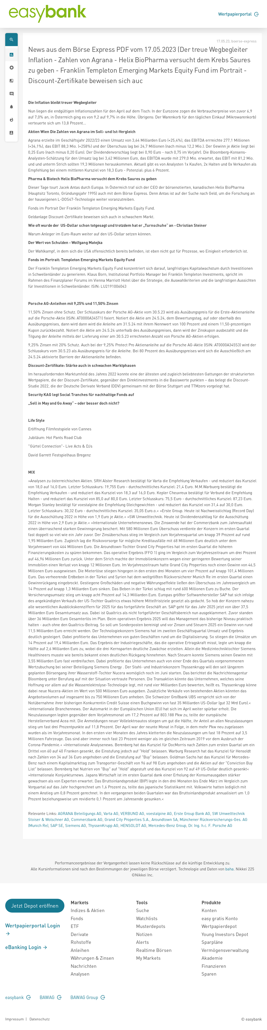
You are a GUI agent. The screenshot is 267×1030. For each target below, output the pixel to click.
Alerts (142, 942)
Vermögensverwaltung (225, 950)
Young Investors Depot (225, 934)
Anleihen (80, 950)
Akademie (212, 958)
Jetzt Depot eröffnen (34, 905)
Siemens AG (75, 825)
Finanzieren (214, 966)
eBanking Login (26, 947)
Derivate (79, 934)
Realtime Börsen (154, 950)
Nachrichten (83, 966)
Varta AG (111, 813)
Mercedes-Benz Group (167, 825)
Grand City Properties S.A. (127, 819)
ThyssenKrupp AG (103, 825)
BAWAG (51, 997)
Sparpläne (212, 942)
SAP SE (56, 825)
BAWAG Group (87, 997)
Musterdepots (150, 926)
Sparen (209, 974)
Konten (209, 910)
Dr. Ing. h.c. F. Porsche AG (210, 825)
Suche (142, 910)
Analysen (80, 974)
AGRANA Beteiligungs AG (79, 813)
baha (229, 868)
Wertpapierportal (238, 14)
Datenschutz (39, 1018)
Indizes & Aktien (88, 910)
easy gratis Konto (220, 918)
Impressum (14, 1018)
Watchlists (146, 918)
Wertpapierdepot (219, 926)
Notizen (144, 934)
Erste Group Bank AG (192, 813)
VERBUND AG (132, 813)
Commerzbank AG (86, 819)
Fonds (77, 918)
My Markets (148, 958)
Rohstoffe (81, 942)
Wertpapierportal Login (32, 929)
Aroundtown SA (164, 819)
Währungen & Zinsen (92, 958)
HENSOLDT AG (133, 825)
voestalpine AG (159, 813)
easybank (18, 997)
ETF (75, 926)
